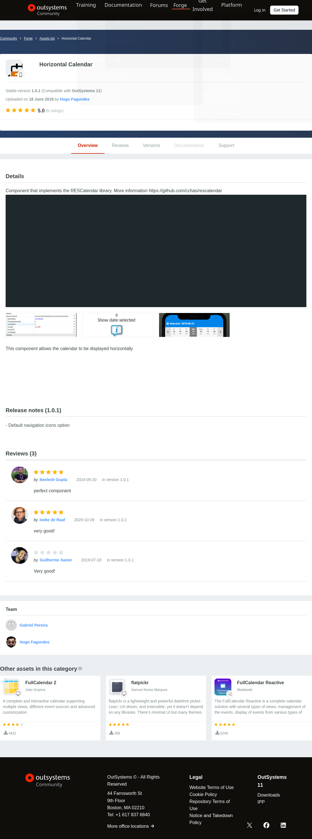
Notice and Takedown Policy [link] (209, 819)
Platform (231, 10)
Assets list (47, 38)
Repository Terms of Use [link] (208, 805)
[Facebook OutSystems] (267, 826)
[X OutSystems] (251, 826)
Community (8, 38)
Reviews (120, 145)
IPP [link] (260, 801)
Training (81, 10)
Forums (157, 10)
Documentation (119, 10)
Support (226, 145)
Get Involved (200, 10)
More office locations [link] (128, 826)
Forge (178, 10)
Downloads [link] (268, 794)
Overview (88, 145)
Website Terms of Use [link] (210, 787)
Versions (151, 145)
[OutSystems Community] (40, 10)
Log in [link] (260, 10)
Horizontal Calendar (77, 38)
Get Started (285, 10)
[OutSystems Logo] (53, 781)
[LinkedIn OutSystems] (284, 826)
